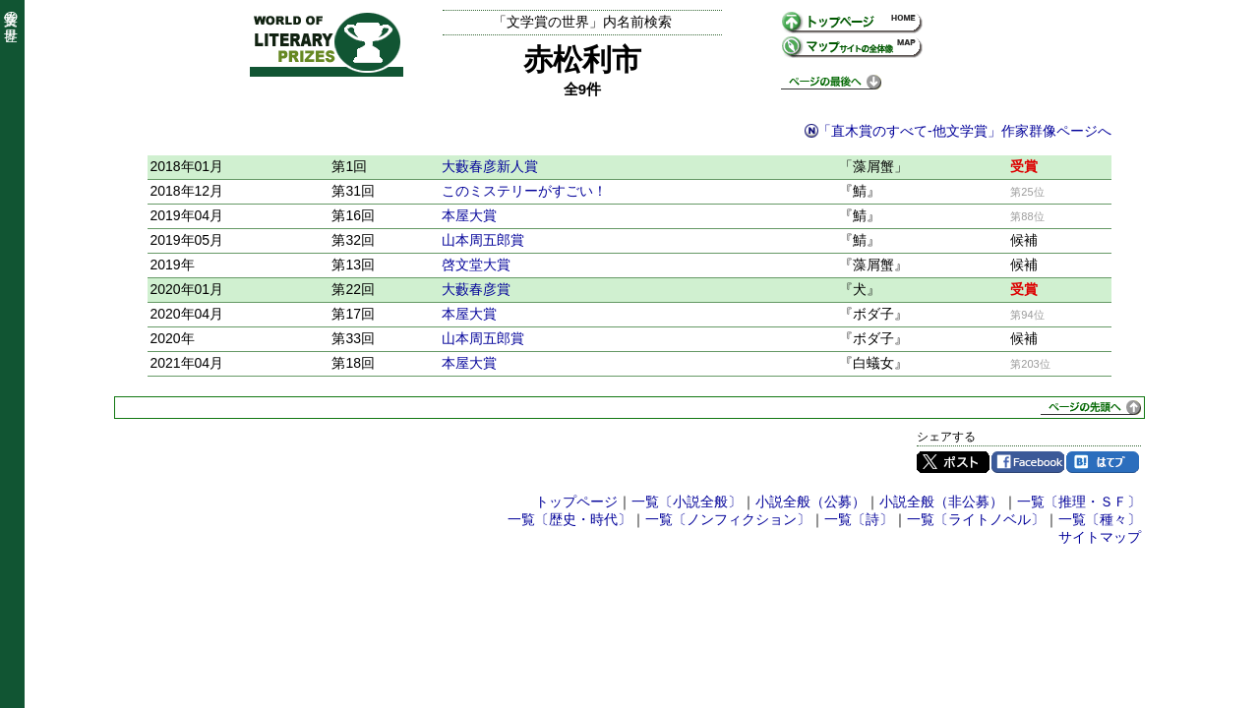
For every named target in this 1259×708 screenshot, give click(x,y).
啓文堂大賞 (476, 264)
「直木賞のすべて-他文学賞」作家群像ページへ (964, 131)
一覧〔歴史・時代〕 (569, 519)
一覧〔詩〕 (858, 519)
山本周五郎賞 (483, 240)
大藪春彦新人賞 (490, 166)
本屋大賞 (469, 215)
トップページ (576, 501)
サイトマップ (1099, 537)
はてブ (1102, 462)
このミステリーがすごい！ (524, 191)
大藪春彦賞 (476, 289)
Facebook (1027, 462)
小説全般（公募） (810, 501)
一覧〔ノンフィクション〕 (727, 519)
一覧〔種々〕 (1099, 519)
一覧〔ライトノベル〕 (976, 519)
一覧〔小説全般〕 (686, 501)
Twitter (953, 462)
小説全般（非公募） (941, 501)
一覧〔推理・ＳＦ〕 (1079, 501)
